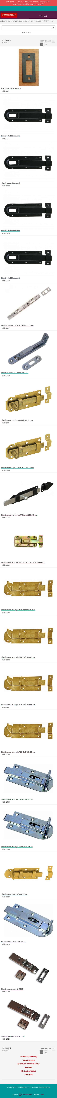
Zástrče (38, 21)
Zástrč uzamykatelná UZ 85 (12, 989)
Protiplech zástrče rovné (11, 88)
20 (53, 41)
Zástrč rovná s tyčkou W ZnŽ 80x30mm (17, 420)
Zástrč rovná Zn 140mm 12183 (13, 941)
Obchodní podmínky (28, 1056)
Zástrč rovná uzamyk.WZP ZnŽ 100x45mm (18, 610)
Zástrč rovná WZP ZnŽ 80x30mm (14, 894)
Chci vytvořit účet (28, 1071)
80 (46, 44)
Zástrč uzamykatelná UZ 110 (12, 1036)
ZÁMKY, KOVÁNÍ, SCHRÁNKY (23, 21)
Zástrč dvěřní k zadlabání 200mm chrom (17, 325)
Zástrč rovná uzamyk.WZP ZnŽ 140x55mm (18, 704)
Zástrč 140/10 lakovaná (10, 136)
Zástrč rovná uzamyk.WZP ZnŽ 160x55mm (18, 752)
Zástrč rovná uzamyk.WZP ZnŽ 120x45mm (18, 657)
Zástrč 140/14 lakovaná (10, 230)
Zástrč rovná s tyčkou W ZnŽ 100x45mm (17, 467)
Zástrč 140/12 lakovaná (10, 183)
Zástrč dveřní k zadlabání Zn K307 (14, 373)
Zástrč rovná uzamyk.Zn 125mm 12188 (17, 799)
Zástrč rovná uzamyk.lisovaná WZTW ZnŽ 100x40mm (22, 562)
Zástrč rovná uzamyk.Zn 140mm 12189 (17, 847)
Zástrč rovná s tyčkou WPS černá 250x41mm (19, 515)
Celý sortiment (5, 21)
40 (42, 44)
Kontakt (28, 1067)
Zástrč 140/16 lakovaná (10, 278)
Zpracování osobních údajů (28, 1064)
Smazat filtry (26, 32)
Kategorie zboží (9, 15)
